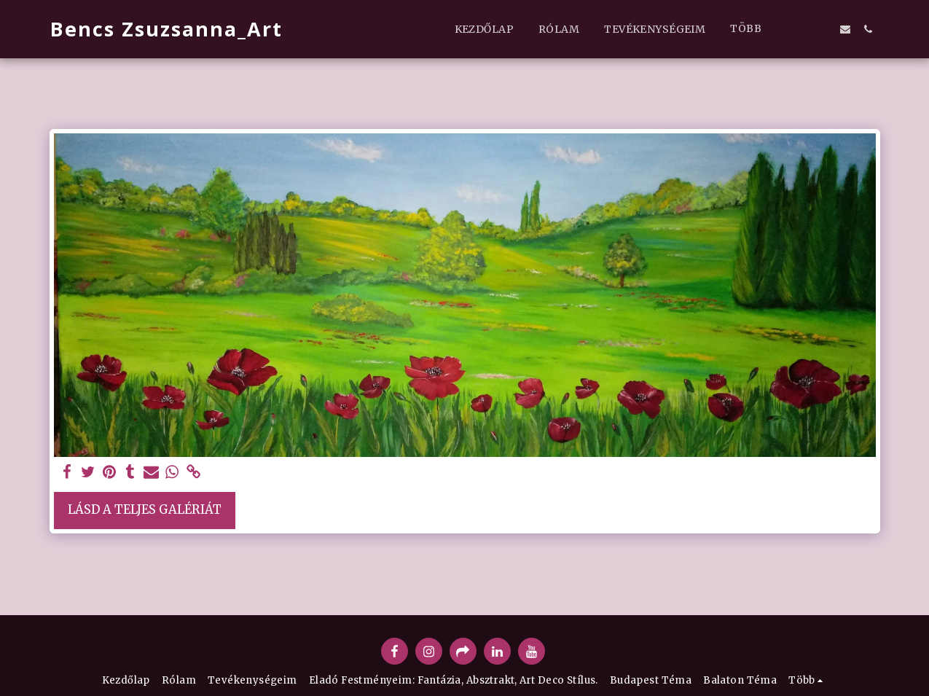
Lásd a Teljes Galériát (145, 509)
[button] (799, 28)
